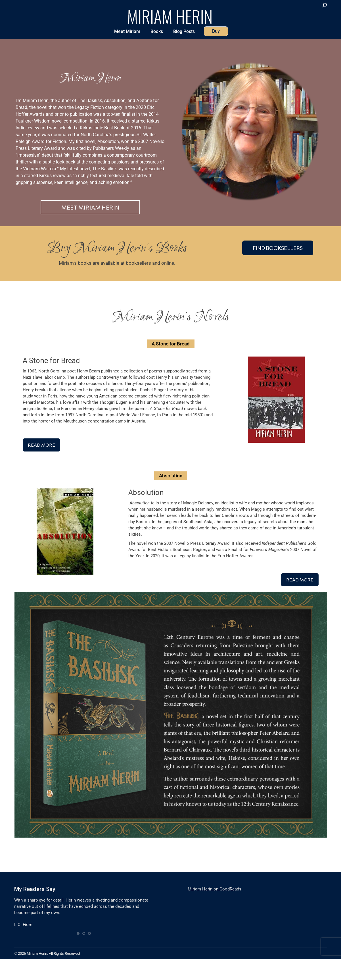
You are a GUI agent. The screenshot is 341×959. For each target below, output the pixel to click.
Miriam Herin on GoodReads (214, 889)
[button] (78, 933)
